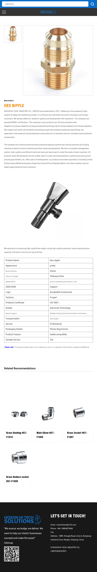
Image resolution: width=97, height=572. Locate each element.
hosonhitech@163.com (66, 525)
